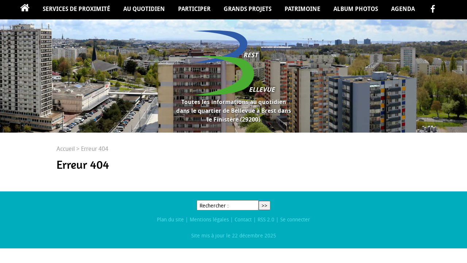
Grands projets (247, 9)
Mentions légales (209, 219)
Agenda (403, 9)
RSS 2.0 (266, 219)
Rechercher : (214, 205)
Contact (243, 219)
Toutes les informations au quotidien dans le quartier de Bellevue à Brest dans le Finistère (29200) (233, 110)
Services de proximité (76, 9)
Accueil (25, 9)
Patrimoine (302, 9)
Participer (194, 9)
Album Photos (355, 9)
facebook (432, 9)
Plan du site (170, 219)
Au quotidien (144, 9)
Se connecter (295, 219)
